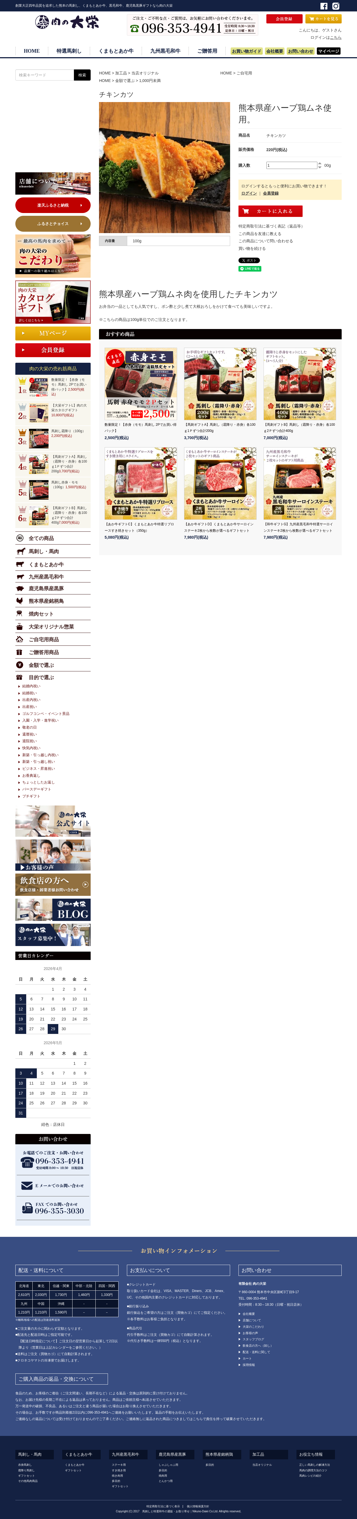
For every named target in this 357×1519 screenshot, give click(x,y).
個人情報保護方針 (198, 1506)
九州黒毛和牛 (165, 51)
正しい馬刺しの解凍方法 (314, 1464)
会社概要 (274, 51)
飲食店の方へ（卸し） (258, 1345)
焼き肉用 (117, 1475)
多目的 (116, 1480)
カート (247, 1358)
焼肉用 (163, 1475)
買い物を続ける (252, 248)
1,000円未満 (150, 80)
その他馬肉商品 (28, 1480)
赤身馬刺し (25, 1464)
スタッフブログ (253, 1339)
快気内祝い (31, 748)
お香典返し (31, 775)
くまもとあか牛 (116, 51)
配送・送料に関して (256, 1352)
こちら (336, 37)
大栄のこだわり (253, 1326)
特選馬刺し (69, 51)
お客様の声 (250, 1333)
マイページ (328, 51)
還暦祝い (29, 734)
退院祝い (29, 741)
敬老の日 (29, 727)
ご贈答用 (207, 51)
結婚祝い (29, 693)
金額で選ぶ (125, 80)
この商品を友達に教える (259, 233)
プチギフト (31, 796)
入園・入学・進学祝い (40, 720)
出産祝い (29, 707)
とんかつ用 (166, 1480)
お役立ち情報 (311, 1454)
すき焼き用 (119, 1470)
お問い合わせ (300, 51)
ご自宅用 (244, 73)
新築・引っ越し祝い (38, 761)
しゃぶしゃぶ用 (168, 1464)
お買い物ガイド (246, 51)
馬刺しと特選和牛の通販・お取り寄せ (166, 1511)
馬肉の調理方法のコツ (313, 1470)
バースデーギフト (36, 789)
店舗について (252, 1320)
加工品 (121, 73)
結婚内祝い (31, 686)
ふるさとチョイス (53, 223)
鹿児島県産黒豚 (172, 1454)
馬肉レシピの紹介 (310, 1475)
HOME (32, 51)
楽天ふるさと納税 (53, 205)
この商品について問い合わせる (265, 241)
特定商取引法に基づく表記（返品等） (271, 226)
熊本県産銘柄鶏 (219, 1454)
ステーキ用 (119, 1464)
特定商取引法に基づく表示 (163, 1506)
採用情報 (249, 1364)
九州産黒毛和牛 (125, 1454)
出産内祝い (31, 700)
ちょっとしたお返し (38, 782)
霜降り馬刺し (26, 1470)
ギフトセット (26, 1475)
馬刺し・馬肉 (30, 1454)
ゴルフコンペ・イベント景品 (45, 714)
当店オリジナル (145, 73)
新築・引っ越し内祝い (40, 755)
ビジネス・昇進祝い (38, 768)
